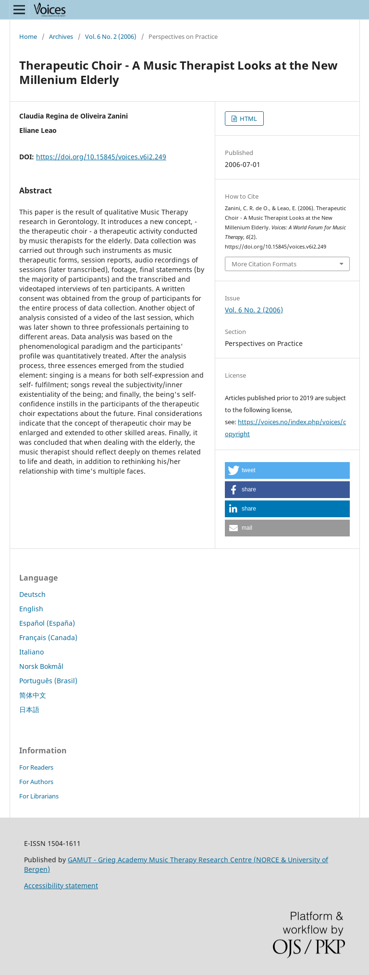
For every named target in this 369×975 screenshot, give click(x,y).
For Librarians (39, 796)
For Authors (36, 781)
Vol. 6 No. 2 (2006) (110, 36)
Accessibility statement (61, 885)
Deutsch (32, 594)
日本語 (29, 709)
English (31, 608)
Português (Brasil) (48, 680)
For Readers (36, 767)
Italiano (31, 651)
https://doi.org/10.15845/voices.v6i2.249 (101, 156)
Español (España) (47, 623)
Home (28, 36)
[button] (287, 470)
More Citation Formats (264, 264)
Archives (61, 36)
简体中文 (32, 695)
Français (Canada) (48, 637)
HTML (247, 118)
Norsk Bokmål (41, 666)
